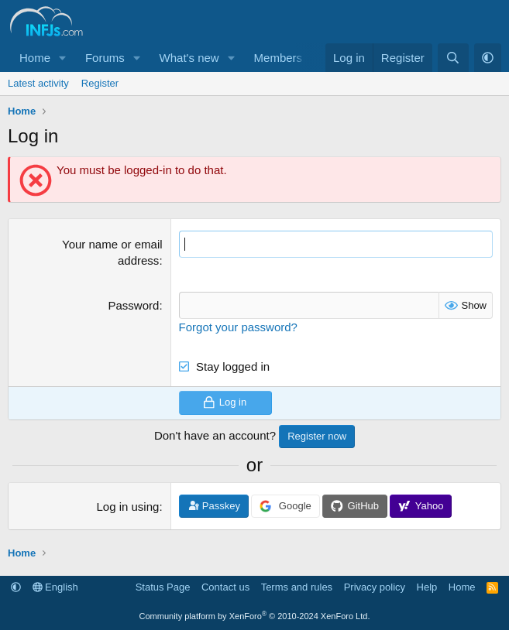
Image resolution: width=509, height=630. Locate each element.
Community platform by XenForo (254, 616)
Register (100, 83)
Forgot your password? (238, 327)
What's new (189, 57)
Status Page (163, 587)
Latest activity (38, 83)
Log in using (127, 506)
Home (34, 57)
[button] (63, 57)
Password (134, 305)
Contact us (225, 587)
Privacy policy (374, 587)
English (55, 587)
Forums (105, 57)
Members (278, 57)
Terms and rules (296, 587)
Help (427, 587)
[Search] (453, 57)
